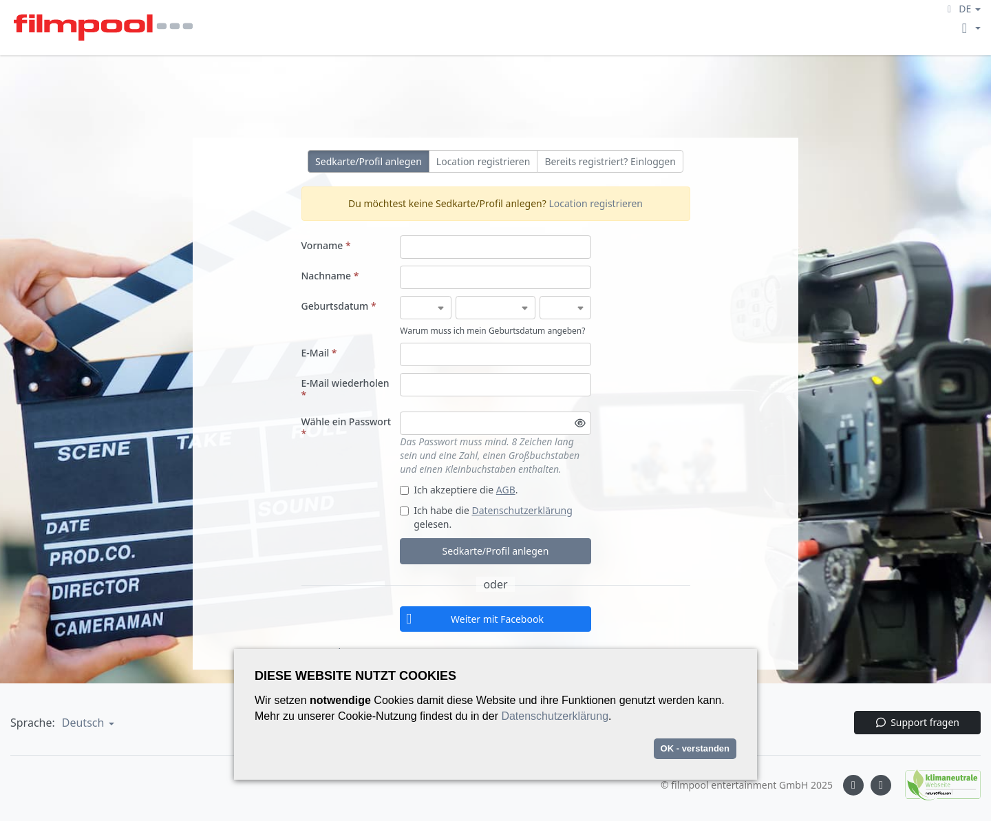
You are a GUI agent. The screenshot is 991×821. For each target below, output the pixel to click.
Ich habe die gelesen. (486, 517)
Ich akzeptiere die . (459, 489)
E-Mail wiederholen (345, 388)
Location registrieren (483, 161)
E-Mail (319, 352)
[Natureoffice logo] (936, 784)
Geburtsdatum (338, 305)
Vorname (326, 245)
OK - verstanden (695, 748)
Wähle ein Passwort (346, 427)
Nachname (330, 275)
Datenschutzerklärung (521, 510)
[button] (962, 8)
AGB (505, 489)
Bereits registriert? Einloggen (610, 161)
